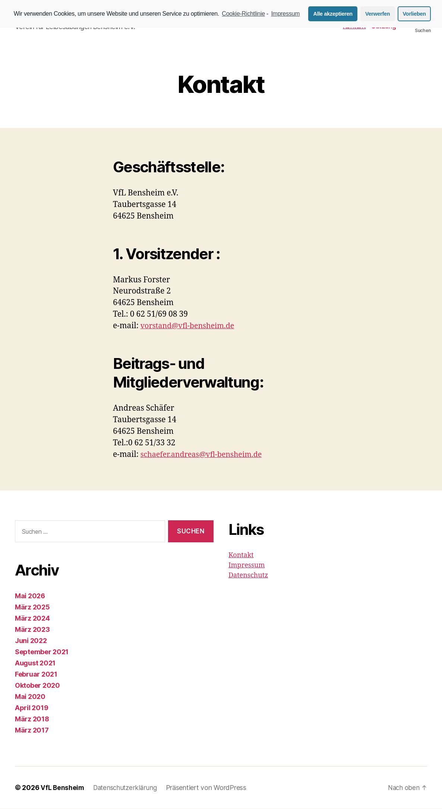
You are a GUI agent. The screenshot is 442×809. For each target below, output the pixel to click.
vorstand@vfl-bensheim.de (191, 327)
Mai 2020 (30, 697)
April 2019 (31, 708)
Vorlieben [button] (414, 14)
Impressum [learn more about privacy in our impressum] (285, 13)
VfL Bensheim (63, 788)
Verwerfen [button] (377, 14)
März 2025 (32, 607)
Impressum (246, 566)
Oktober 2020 (37, 686)
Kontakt (241, 556)
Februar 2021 (36, 674)
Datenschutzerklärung (127, 788)
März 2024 (32, 619)
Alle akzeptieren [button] (333, 14)
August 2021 (35, 663)
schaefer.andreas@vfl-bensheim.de (205, 455)
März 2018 (32, 719)
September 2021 (42, 652)
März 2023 (32, 630)
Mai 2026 (30, 596)
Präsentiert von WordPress (210, 788)
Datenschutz (248, 576)
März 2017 (32, 730)
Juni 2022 (31, 641)
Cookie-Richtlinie (243, 13)
